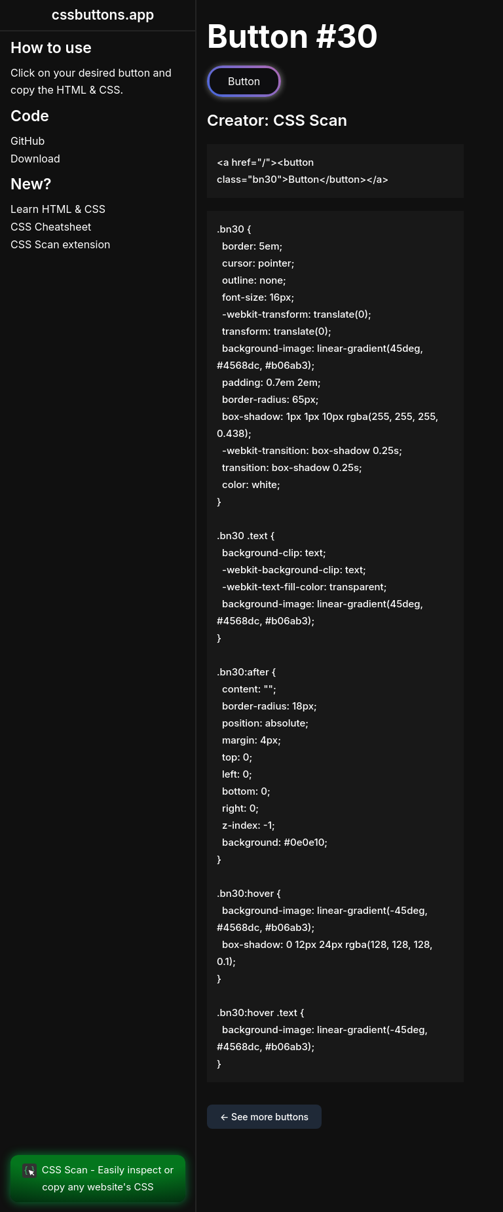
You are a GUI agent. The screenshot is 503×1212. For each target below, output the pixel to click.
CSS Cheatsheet (50, 226)
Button (244, 81)
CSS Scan (310, 120)
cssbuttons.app (103, 15)
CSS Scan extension (60, 244)
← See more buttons (264, 1116)
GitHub (27, 140)
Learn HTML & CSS (57, 209)
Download (35, 158)
